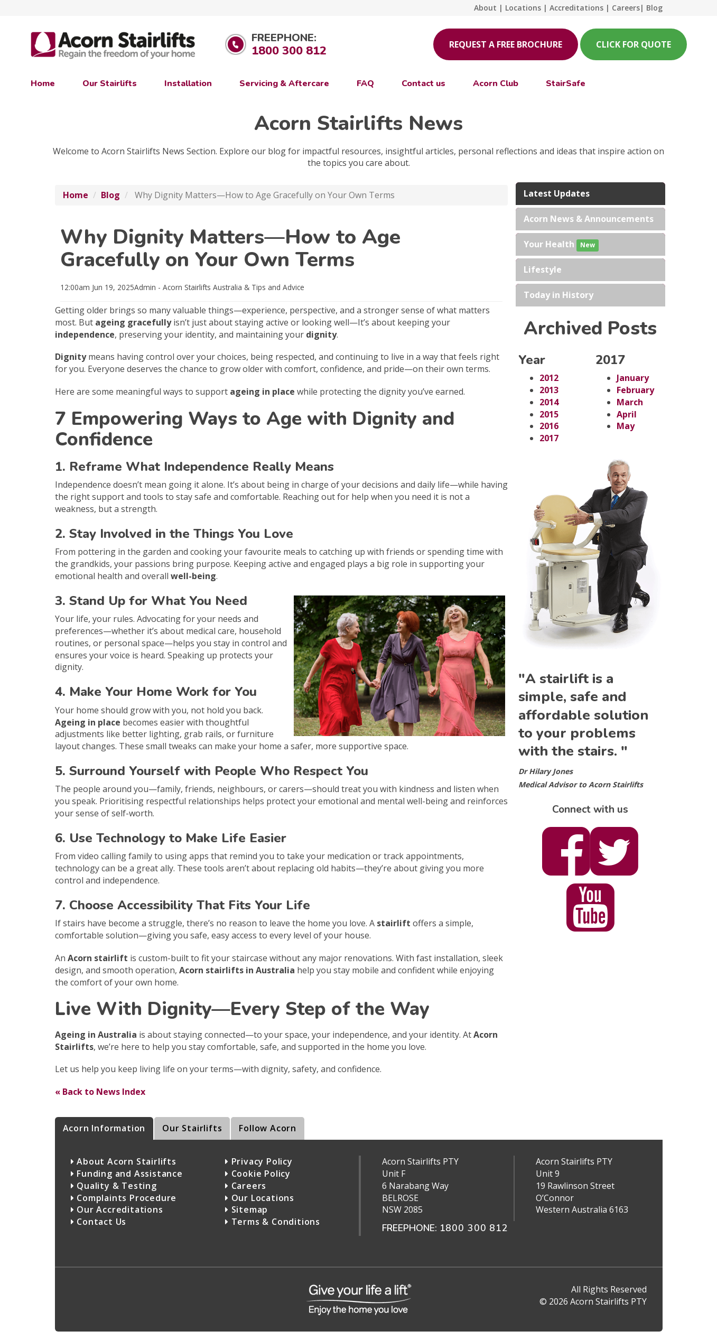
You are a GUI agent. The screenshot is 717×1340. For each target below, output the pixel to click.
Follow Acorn (267, 1128)
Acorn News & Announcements (589, 219)
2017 (548, 438)
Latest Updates (557, 193)
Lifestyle (543, 269)
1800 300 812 (289, 51)
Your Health (561, 245)
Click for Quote (633, 44)
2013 (548, 390)
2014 (548, 402)
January (633, 378)
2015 (548, 414)
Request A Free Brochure (505, 44)
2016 (548, 426)
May (626, 426)
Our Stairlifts (192, 1128)
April (627, 414)
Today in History (558, 295)
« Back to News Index (100, 1091)
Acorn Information (104, 1128)
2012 (548, 378)
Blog (110, 195)
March (630, 402)
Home (75, 195)
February (635, 390)
